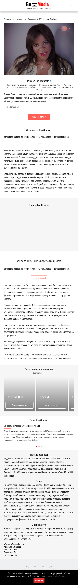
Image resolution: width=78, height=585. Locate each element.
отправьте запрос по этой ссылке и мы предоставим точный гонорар (36, 141)
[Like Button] (64, 28)
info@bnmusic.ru (12, 107)
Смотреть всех (39, 373)
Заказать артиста (19, 405)
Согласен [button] (39, 580)
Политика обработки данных (59, 576)
